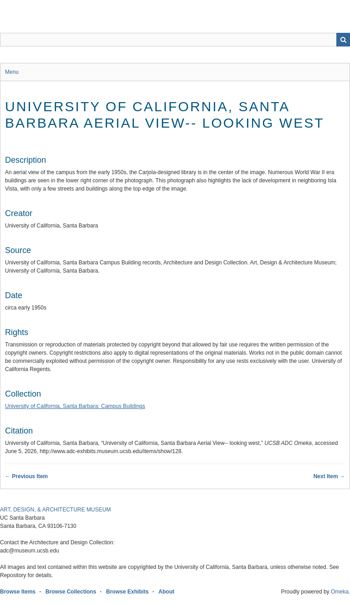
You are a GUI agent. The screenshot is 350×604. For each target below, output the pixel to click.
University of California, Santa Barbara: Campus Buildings (75, 406)
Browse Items (18, 592)
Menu (12, 72)
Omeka (340, 592)
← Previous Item (26, 476)
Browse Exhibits (127, 592)
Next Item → (329, 476)
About (167, 592)
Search (343, 39)
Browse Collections (71, 592)
